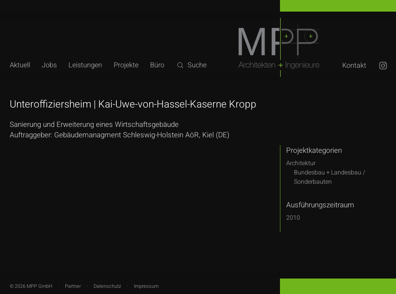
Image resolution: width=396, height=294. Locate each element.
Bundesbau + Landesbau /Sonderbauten (329, 177)
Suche (191, 65)
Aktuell (20, 65)
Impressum (146, 286)
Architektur (301, 163)
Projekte (126, 65)
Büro (157, 65)
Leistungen (85, 65)
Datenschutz (107, 286)
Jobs (49, 65)
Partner (73, 286)
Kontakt (354, 65)
